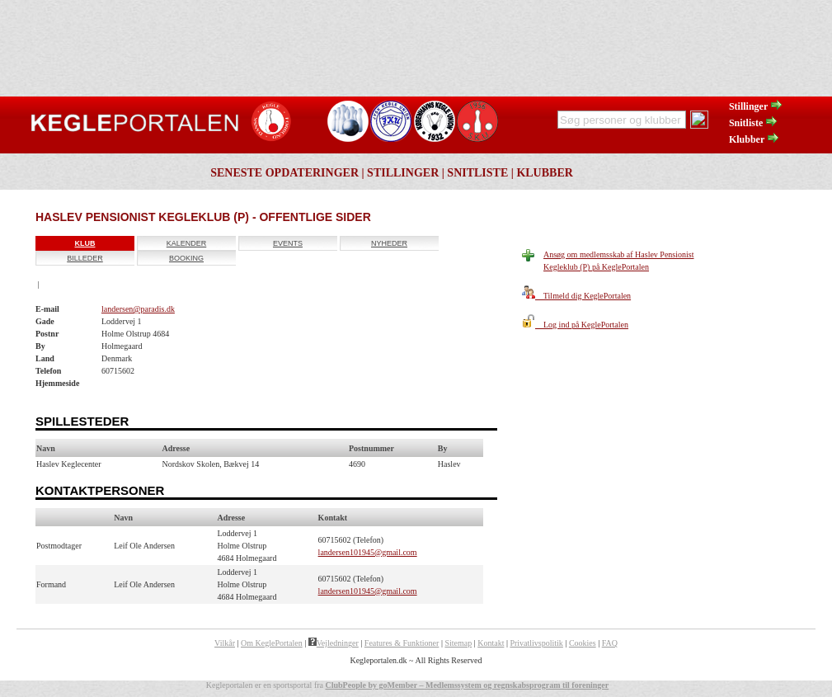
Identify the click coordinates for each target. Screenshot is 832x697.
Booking (186, 258)
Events (288, 243)
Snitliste (753, 123)
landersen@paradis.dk (138, 308)
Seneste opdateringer (284, 173)
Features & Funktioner (402, 643)
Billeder (85, 258)
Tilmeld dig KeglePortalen (576, 295)
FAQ (610, 643)
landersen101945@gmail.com (367, 552)
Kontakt (490, 643)
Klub (85, 243)
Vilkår (224, 643)
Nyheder (389, 243)
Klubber (754, 139)
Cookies (582, 643)
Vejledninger (333, 643)
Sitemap (458, 643)
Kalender (187, 243)
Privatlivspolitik (536, 643)
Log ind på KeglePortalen (575, 324)
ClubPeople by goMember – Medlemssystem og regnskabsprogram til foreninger (467, 685)
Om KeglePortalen (272, 643)
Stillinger (756, 106)
